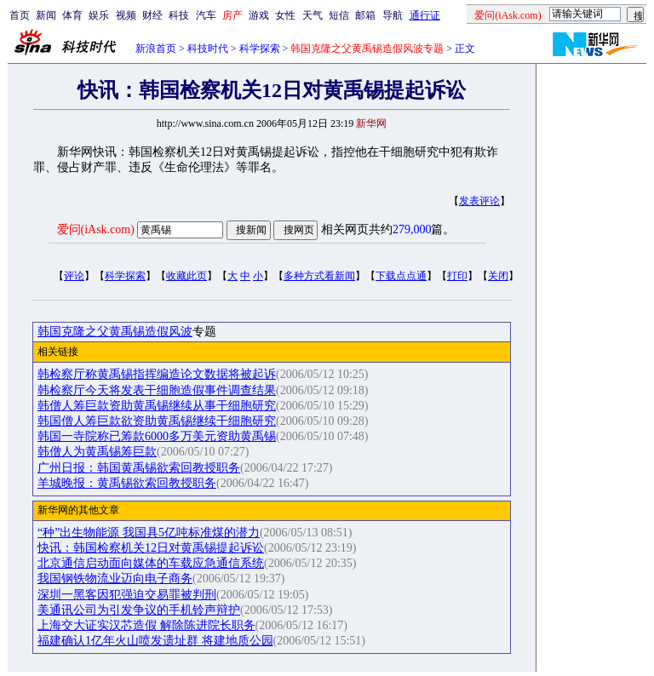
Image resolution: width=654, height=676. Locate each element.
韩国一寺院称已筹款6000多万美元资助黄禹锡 (156, 436)
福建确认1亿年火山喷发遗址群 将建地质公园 (155, 640)
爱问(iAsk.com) (96, 229)
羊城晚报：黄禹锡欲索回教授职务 (126, 483)
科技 (179, 15)
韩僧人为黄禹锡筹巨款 (97, 451)
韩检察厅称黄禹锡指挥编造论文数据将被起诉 (156, 374)
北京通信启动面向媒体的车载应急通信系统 (150, 563)
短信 (339, 15)
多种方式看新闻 (319, 276)
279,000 (412, 229)
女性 (285, 15)
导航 (392, 15)
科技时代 (207, 48)
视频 (126, 15)
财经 (152, 15)
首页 (19, 15)
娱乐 (99, 15)
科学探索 (259, 48)
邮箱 (365, 15)
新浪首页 (155, 48)
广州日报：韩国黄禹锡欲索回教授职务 (138, 467)
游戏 (259, 15)
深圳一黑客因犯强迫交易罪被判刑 (126, 594)
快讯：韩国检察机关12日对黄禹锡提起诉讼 (150, 547)
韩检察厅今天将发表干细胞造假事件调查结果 (156, 390)
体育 (72, 15)
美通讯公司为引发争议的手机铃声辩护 (138, 610)
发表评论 (479, 201)
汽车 (206, 15)
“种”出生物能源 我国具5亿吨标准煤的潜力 (148, 532)
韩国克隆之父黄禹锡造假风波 (114, 331)
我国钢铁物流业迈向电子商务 (114, 578)
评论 (74, 276)
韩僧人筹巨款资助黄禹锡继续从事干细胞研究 (156, 405)
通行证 (425, 15)
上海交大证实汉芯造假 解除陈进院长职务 (146, 625)
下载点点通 (401, 276)
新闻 (46, 15)
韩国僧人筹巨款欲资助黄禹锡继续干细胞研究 (156, 421)
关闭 (498, 276)
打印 (457, 276)
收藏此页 (186, 276)
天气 (312, 15)
